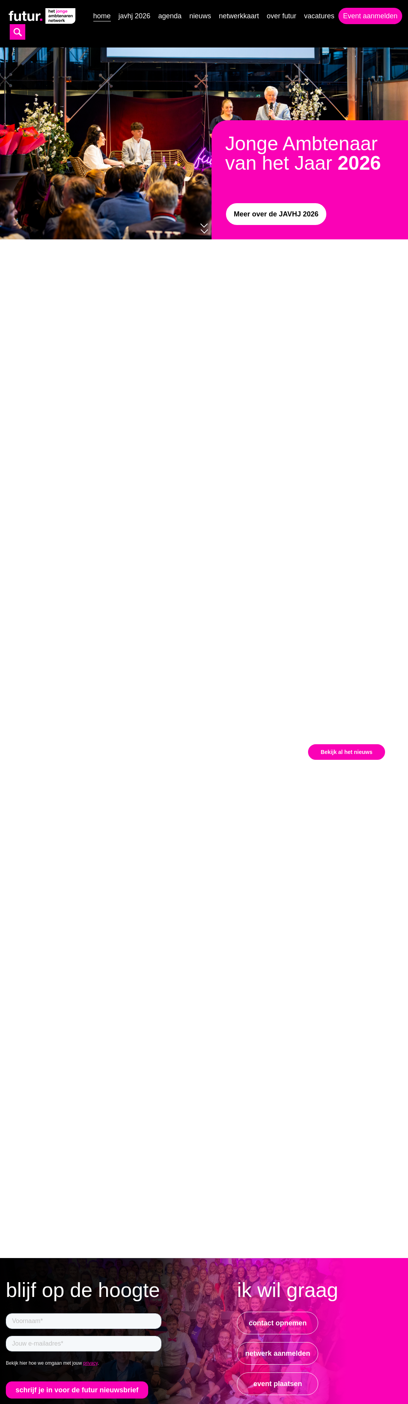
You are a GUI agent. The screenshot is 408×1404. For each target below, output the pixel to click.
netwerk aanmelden (277, 1353)
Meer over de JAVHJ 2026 (276, 214)
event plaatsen (277, 1384)
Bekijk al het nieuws (346, 752)
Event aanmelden (370, 16)
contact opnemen (277, 1323)
